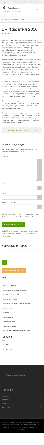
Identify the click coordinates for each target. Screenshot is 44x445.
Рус (39, 2)
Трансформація (9, 326)
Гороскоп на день (18, 19)
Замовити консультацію (13, 270)
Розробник (22, 429)
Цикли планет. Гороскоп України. (16, 331)
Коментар (5, 156)
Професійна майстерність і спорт (17, 304)
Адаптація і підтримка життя (15, 290)
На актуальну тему (11, 295)
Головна (7, 19)
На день (6, 345)
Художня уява (9, 322)
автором (14, 427)
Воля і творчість (10, 285)
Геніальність (8, 317)
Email (4, 193)
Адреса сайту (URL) (9, 202)
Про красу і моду (10, 299)
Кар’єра (6, 313)
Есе (4, 277)
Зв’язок (5, 403)
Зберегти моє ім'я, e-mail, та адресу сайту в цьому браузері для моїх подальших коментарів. (21, 215)
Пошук (15, 2)
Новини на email (28, 2)
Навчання (7, 308)
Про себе (5, 400)
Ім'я (3, 184)
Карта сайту (6, 407)
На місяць (7, 349)
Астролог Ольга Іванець (16, 375)
